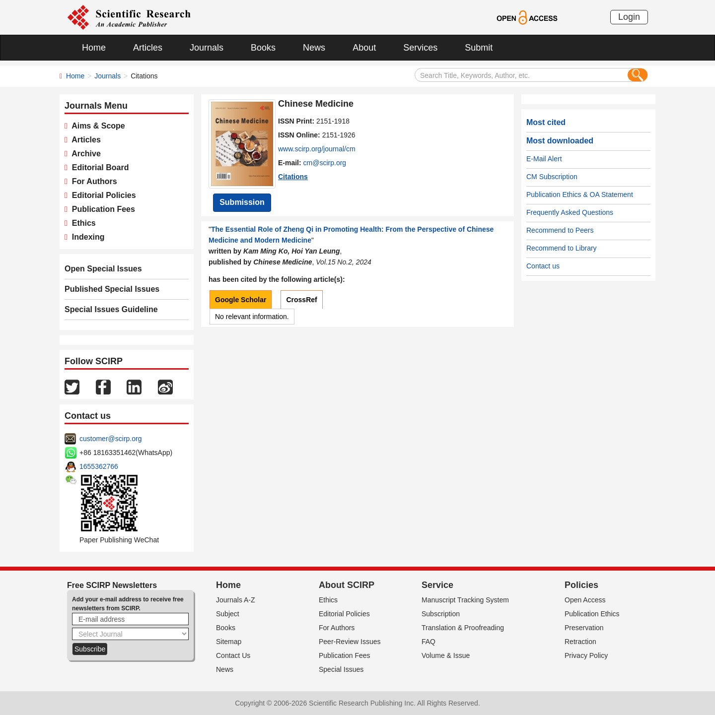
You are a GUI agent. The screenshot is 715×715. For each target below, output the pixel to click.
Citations (293, 177)
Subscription (441, 614)
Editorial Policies (102, 195)
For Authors (92, 181)
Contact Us (233, 655)
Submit (479, 48)
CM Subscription (551, 177)
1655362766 (98, 466)
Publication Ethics (592, 614)
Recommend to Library (561, 248)
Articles (147, 48)
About (364, 48)
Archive (84, 153)
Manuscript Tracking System (465, 600)
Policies (581, 585)
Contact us (543, 266)
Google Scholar (240, 300)
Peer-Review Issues (350, 642)
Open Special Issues (103, 268)
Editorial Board (98, 167)
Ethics (82, 223)
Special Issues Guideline (111, 309)
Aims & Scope (96, 126)
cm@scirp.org (325, 163)
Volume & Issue (446, 655)
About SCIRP (346, 585)
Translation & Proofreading (463, 628)
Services (420, 48)
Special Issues (341, 669)
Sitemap (228, 642)
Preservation (584, 628)
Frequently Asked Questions (569, 212)
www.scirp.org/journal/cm (317, 149)
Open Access (585, 600)
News (314, 48)
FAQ (428, 642)
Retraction (580, 642)
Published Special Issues (112, 289)
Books (263, 48)
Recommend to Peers (559, 230)
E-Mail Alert (544, 159)
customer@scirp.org (110, 439)
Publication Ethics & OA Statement (579, 194)
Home (94, 48)
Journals (206, 48)
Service (437, 585)
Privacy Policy (586, 655)
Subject (227, 614)
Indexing (86, 237)
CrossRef (301, 300)
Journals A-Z (235, 600)
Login (629, 17)
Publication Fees (101, 209)
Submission (242, 202)
